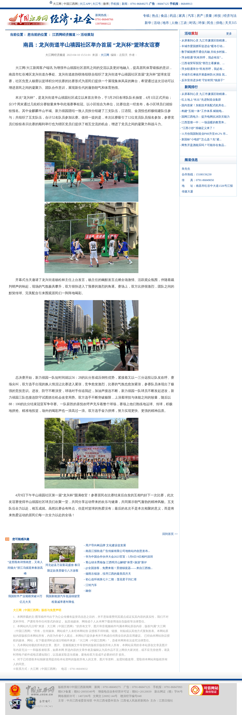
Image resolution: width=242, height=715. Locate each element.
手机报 (115, 3)
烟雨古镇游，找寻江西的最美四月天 (108, 573)
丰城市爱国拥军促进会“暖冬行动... (203, 46)
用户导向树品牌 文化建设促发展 (106, 545)
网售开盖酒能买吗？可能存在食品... (204, 145)
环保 (201, 23)
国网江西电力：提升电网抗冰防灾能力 (206, 116)
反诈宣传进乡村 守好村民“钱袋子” (203, 80)
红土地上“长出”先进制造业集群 (201, 99)
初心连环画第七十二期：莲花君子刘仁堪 (111, 579)
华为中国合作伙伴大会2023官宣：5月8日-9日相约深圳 (119, 556)
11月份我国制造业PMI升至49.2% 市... (205, 133)
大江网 (105, 55)
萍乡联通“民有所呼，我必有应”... (202, 57)
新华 (148, 23)
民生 (210, 23)
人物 (174, 23)
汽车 (191, 16)
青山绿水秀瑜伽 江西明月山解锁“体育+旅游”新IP (116, 562)
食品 (164, 16)
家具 (182, 16)
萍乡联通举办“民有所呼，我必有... (203, 69)
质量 (208, 16)
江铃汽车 (91, 585)
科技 (217, 16)
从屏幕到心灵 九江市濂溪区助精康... (204, 40)
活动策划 (87, 34)
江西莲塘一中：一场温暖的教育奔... (204, 122)
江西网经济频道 (63, 34)
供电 (219, 23)
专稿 (146, 16)
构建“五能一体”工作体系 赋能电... (203, 111)
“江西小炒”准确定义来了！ (198, 128)
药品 (173, 16)
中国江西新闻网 (81, 687)
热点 (155, 16)
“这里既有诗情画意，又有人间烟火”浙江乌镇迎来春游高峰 (25, 567)
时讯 (192, 23)
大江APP (85, 3)
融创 (88, 590)
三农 (183, 23)
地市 (165, 23)
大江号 (96, 3)
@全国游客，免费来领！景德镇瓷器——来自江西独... (119, 568)
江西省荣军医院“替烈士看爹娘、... (203, 63)
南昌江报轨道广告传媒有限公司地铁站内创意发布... (118, 551)
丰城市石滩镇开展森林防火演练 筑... (204, 74)
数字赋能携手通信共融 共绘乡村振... (204, 51)
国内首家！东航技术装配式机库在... (204, 105)
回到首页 (168, 534)
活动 (157, 23)
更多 (229, 33)
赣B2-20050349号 (84, 691)
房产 (200, 16)
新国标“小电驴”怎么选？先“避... (201, 139)
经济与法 (230, 16)
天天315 (231, 23)
